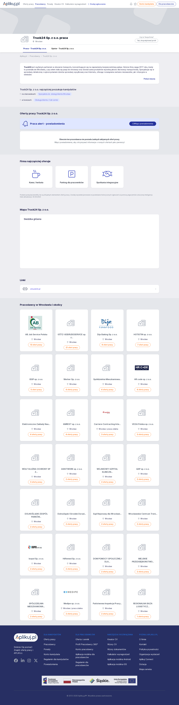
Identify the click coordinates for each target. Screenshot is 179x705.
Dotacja (142, 664)
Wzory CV (112, 644)
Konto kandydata (146, 4)
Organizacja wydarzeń (149, 654)
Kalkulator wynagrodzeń (75, 4)
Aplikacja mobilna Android (119, 659)
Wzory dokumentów (116, 649)
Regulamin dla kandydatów (56, 659)
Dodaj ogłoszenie (97, 4)
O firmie (142, 639)
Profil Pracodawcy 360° (87, 644)
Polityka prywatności (148, 649)
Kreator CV (59, 4)
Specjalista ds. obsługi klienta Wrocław (54, 94)
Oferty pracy (28, 4)
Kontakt (143, 644)
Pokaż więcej (149, 79)
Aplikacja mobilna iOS (117, 664)
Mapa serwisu (145, 669)
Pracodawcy (40, 4)
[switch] (142, 124)
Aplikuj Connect (146, 659)
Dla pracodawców (166, 4)
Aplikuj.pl (23, 56)
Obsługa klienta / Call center (46, 100)
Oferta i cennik (82, 639)
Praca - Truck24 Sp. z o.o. (34, 48)
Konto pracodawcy (84, 649)
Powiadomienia (51, 664)
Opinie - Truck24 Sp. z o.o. (62, 48)
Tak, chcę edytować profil (146, 40)
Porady (50, 4)
